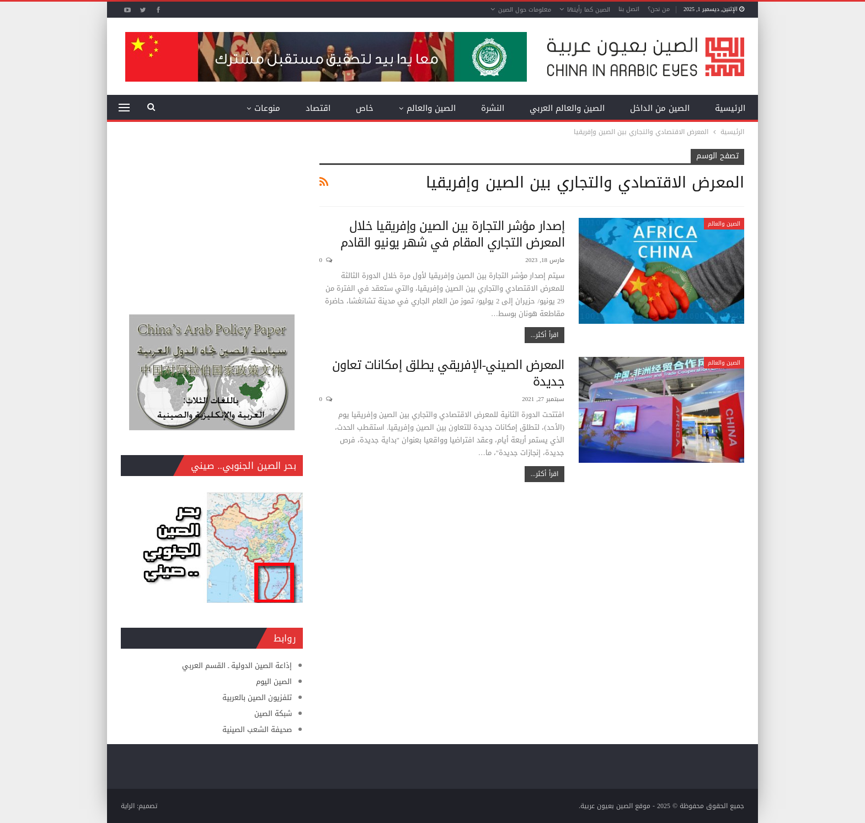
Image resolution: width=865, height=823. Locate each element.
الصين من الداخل (660, 108)
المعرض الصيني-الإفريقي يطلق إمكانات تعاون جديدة (448, 373)
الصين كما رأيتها (588, 9)
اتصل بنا (628, 9)
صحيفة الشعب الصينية (257, 729)
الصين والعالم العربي (567, 108)
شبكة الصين (273, 713)
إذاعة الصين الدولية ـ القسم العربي (237, 665)
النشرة (492, 108)
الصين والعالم (431, 108)
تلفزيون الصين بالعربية (257, 697)
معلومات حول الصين (524, 9)
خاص (364, 108)
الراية (128, 806)
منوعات (267, 108)
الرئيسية (730, 108)
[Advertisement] (212, 218)
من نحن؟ (659, 9)
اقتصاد (318, 108)
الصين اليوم (274, 681)
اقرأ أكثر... (544, 335)
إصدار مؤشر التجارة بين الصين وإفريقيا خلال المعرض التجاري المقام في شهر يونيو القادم (452, 234)
